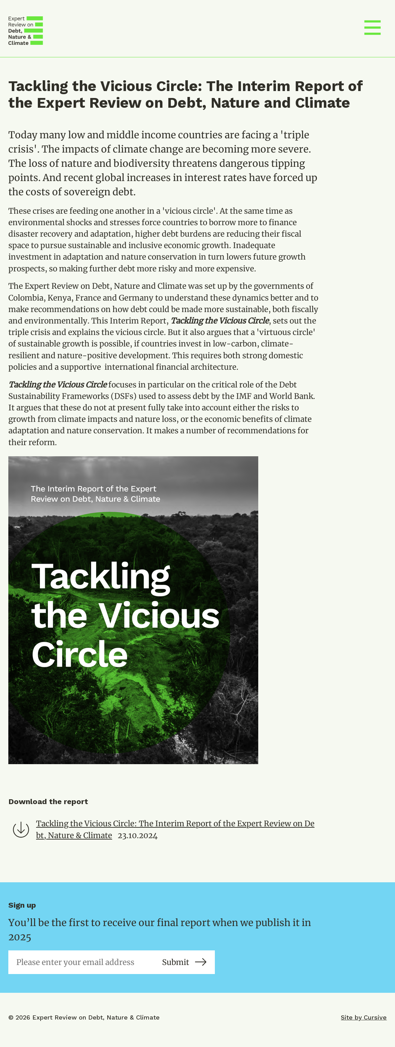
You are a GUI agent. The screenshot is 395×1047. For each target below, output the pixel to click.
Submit (184, 962)
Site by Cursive (364, 1017)
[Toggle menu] (372, 30)
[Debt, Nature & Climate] (25, 30)
